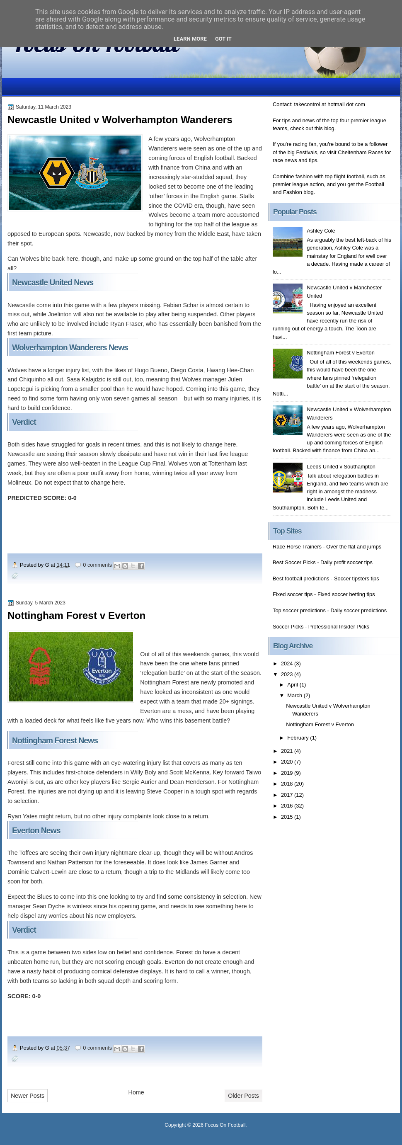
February (298, 738)
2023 (287, 674)
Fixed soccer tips (292, 594)
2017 (287, 795)
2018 (287, 784)
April (293, 685)
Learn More (190, 39)
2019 (287, 773)
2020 (287, 762)
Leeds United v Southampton (341, 466)
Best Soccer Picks (294, 562)
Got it (223, 39)
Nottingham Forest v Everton (76, 615)
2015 (287, 817)
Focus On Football (225, 1125)
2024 (287, 663)
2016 (287, 806)
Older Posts (243, 1095)
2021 (287, 751)
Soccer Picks (288, 626)
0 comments (97, 565)
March (295, 695)
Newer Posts (27, 1095)
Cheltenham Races (360, 152)
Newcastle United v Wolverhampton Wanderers (119, 119)
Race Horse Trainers (297, 546)
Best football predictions (301, 578)
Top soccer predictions (299, 610)
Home (136, 1092)
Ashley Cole (321, 231)
